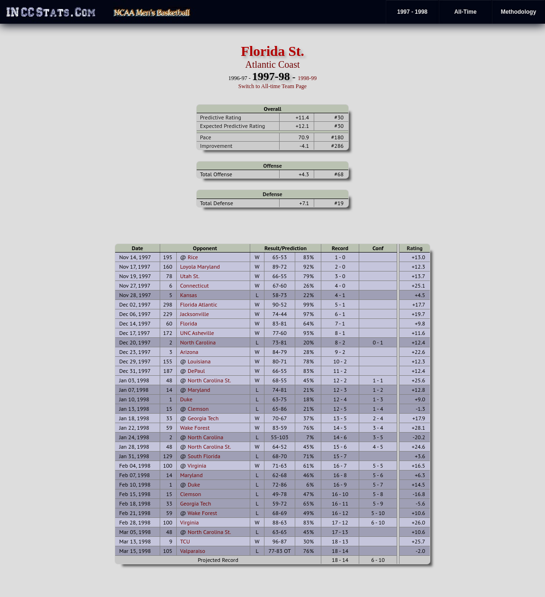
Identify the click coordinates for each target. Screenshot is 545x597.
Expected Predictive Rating (232, 125)
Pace (205, 137)
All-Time (465, 12)
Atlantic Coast (272, 64)
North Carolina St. (209, 380)
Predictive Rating (220, 117)
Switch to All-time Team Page (272, 86)
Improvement (216, 145)
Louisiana (199, 361)
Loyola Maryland (200, 266)
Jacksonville (194, 313)
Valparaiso (192, 550)
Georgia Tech (203, 418)
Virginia (197, 465)
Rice (193, 257)
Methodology (518, 12)
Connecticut (194, 285)
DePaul (196, 370)
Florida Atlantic (198, 304)
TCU (185, 541)
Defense (272, 194)
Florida (188, 323)
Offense (272, 165)
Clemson (198, 408)
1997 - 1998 (412, 12)
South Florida (204, 456)
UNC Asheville (197, 332)
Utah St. (190, 276)
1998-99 (307, 78)
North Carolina (198, 342)
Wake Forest (194, 427)
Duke (186, 399)
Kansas (188, 294)
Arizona (189, 351)
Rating (415, 248)
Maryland (199, 389)
